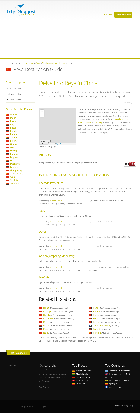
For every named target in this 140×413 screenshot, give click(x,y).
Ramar (107, 311)
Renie (106, 314)
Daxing (14, 150)
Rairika (57, 325)
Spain (113, 384)
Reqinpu (58, 311)
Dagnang (15, 163)
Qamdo (14, 114)
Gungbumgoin (17, 170)
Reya (12, 124)
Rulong (14, 140)
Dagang (14, 160)
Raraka (57, 314)
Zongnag (14, 183)
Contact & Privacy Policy (123, 406)
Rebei (106, 307)
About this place (14, 88)
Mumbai (80, 374)
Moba (13, 117)
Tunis (80, 380)
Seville (79, 384)
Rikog (56, 307)
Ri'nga (106, 322)
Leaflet (51, 144)
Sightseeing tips (14, 94)
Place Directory (123, 15)
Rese (56, 329)
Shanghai (81, 377)
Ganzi (13, 147)
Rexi (56, 332)
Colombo (82, 371)
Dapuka (14, 157)
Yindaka (14, 180)
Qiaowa (14, 144)
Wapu (13, 176)
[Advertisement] (70, 39)
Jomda (13, 130)
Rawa (13, 121)
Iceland (113, 387)
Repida (107, 318)
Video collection (14, 99)
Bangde (14, 153)
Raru (56, 322)
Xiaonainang (16, 173)
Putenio (101, 329)
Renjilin (107, 332)
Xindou (14, 137)
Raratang (58, 318)
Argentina (117, 371)
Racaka (14, 127)
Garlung (14, 167)
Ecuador (117, 380)
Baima (13, 134)
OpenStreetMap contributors (65, 144)
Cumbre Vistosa (106, 325)
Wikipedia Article (56, 201)
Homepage (107, 15)
